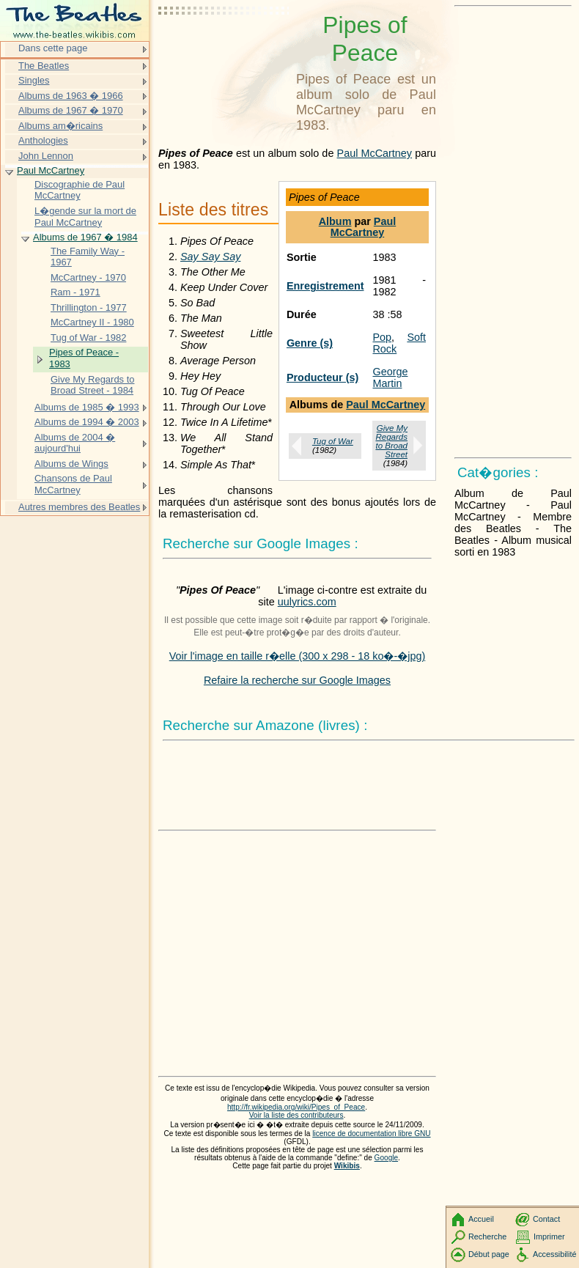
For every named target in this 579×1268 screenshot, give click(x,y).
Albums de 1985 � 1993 (86, 407)
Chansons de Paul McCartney (73, 484)
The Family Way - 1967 (88, 257)
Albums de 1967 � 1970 (70, 110)
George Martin (389, 377)
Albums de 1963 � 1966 (70, 95)
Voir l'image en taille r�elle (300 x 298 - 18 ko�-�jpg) (297, 656)
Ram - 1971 (75, 292)
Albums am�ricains (60, 125)
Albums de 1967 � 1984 (85, 237)
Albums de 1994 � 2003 (86, 421)
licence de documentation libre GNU (371, 1133)
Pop (381, 337)
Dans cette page (52, 48)
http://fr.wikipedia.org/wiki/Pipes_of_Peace (296, 1107)
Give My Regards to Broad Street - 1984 (92, 385)
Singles (33, 80)
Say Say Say (210, 256)
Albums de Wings (71, 463)
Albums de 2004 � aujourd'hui (74, 443)
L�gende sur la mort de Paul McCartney (85, 216)
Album (335, 221)
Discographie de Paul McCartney (79, 190)
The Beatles (43, 65)
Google (387, 1158)
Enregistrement (325, 286)
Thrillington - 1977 (89, 307)
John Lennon (45, 155)
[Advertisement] (224, 48)
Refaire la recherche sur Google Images (297, 680)
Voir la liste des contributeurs (296, 1115)
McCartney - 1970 (88, 277)
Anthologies (43, 140)
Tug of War (332, 441)
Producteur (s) (322, 377)
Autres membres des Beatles (79, 506)
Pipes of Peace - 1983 (84, 358)
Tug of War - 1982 (88, 337)
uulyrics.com (307, 602)
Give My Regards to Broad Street (391, 441)
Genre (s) (310, 343)
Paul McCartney (375, 153)
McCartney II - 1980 (92, 322)
